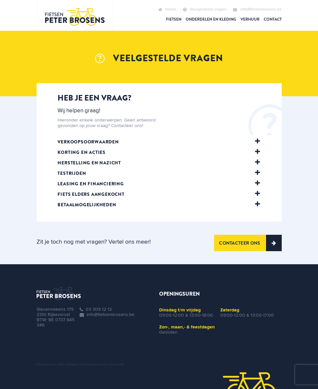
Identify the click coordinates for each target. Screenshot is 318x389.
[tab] (159, 142)
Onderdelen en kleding (211, 19)
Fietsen (173, 19)
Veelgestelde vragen (204, 9)
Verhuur (250, 19)
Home (167, 9)
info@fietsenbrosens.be (257, 9)
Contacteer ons (250, 243)
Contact (273, 19)
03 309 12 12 (99, 309)
